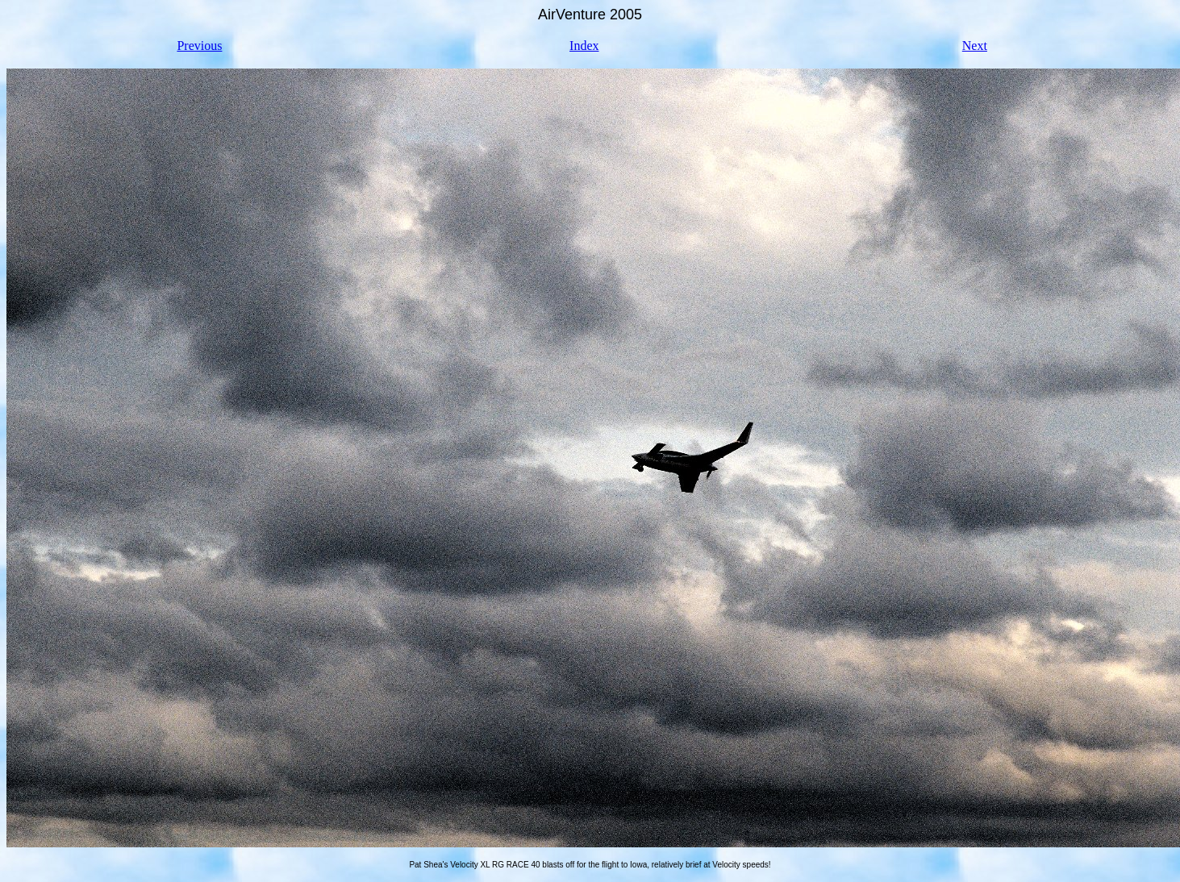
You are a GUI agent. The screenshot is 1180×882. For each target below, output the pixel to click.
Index (583, 45)
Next (974, 45)
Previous (199, 45)
